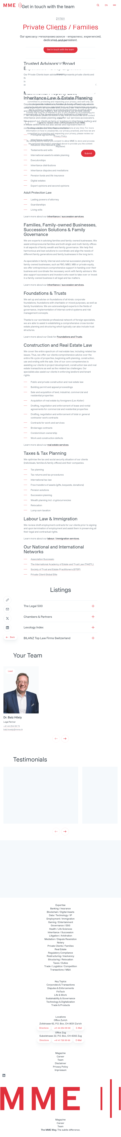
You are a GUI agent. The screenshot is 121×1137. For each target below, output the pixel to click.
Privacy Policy (60, 136)
